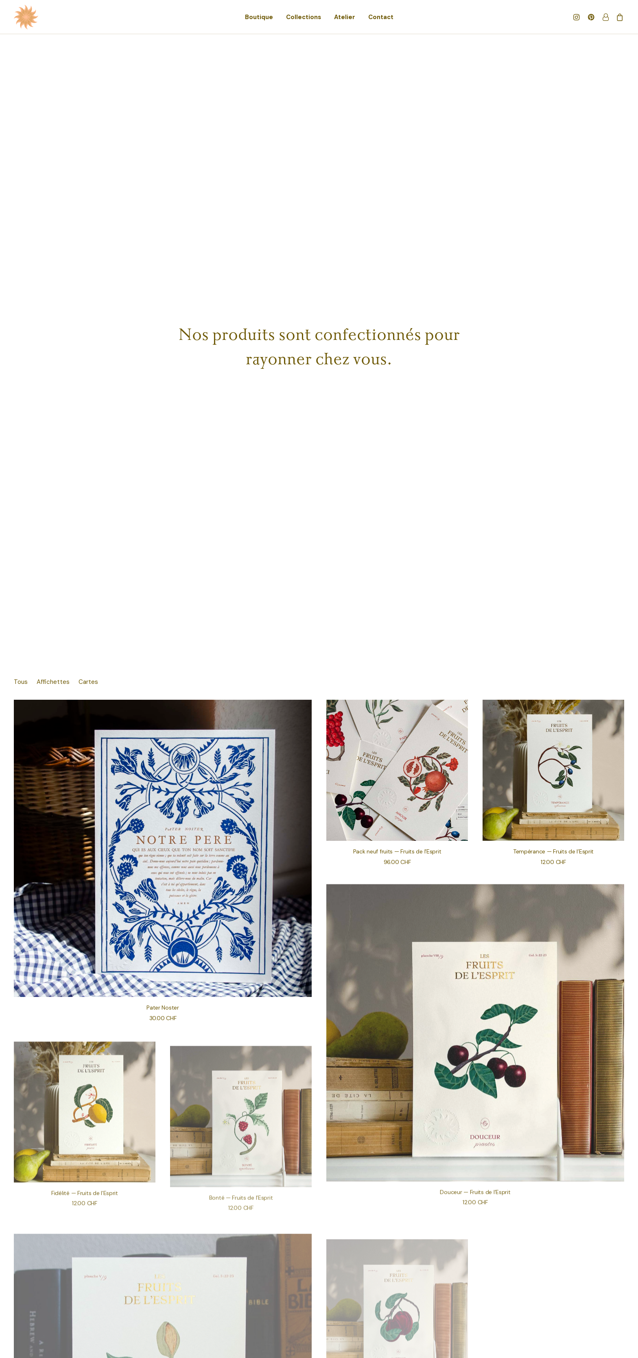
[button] (577, 17)
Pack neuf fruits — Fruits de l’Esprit (397, 323)
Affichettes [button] (53, 154)
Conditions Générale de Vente (234, 1291)
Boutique (259, 17)
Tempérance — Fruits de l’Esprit (553, 323)
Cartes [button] (88, 154)
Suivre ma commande (85, 1300)
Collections (303, 17)
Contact (380, 17)
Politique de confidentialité (229, 1300)
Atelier (344, 17)
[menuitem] (259, 17)
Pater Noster (162, 479)
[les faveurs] (26, 17)
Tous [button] (21, 154)
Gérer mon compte (81, 1291)
